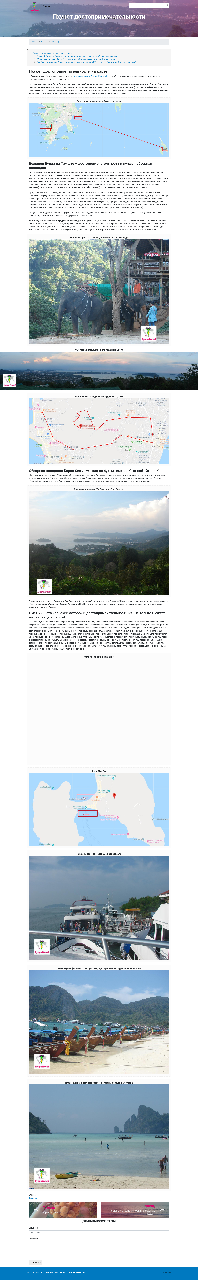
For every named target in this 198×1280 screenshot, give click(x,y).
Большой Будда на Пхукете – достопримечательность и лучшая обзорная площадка (77, 56)
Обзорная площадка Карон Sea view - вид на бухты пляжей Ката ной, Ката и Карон (76, 59)
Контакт (167, 1272)
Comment (33, 1238)
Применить (166, 5)
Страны (46, 6)
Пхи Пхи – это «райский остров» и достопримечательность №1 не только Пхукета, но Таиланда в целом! (86, 62)
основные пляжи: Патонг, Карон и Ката (92, 76)
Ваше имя (33, 1228)
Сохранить (36, 1262)
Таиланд (55, 41)
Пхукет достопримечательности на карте (52, 53)
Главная (34, 41)
